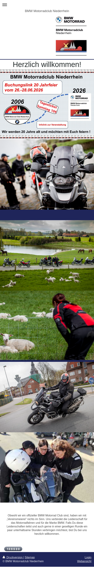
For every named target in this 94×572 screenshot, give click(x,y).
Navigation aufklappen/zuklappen (47, 4)
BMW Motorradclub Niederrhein (47, 11)
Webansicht (84, 561)
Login (88, 557)
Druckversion (13, 557)
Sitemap (30, 557)
